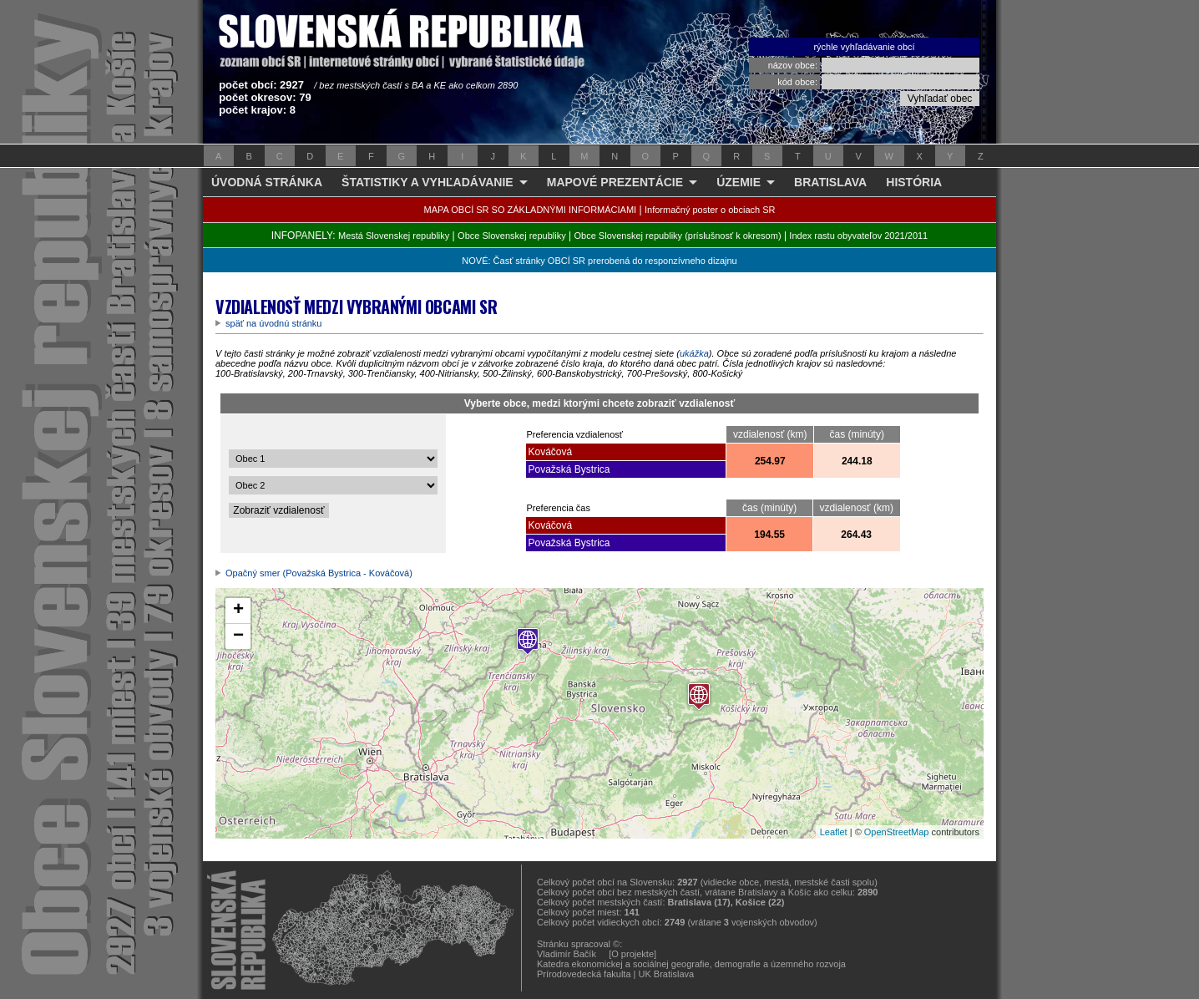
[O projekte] (632, 954)
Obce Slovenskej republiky (512, 236)
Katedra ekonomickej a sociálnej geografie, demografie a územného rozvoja (691, 964)
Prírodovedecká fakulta (584, 974)
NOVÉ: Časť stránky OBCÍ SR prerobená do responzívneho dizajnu (599, 261)
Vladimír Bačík (566, 954)
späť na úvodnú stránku (273, 323)
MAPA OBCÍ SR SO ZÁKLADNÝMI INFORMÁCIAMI (530, 210)
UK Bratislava (667, 974)
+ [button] (238, 610)
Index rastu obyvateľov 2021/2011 (858, 236)
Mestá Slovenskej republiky (393, 236)
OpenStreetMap (896, 832)
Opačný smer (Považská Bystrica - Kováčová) (318, 573)
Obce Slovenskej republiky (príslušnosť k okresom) (678, 236)
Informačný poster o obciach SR (710, 210)
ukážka (694, 353)
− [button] (238, 636)
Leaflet (833, 832)
